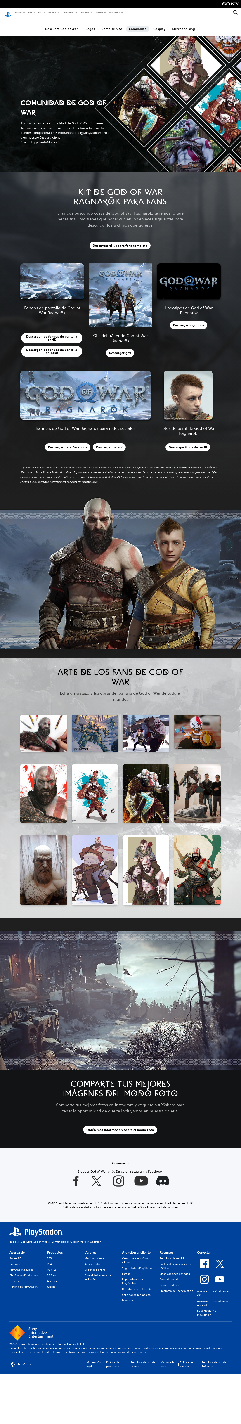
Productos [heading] (55, 1248)
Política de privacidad (112, 1360)
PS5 (30, 12)
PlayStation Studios (21, 1265)
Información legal (93, 1360)
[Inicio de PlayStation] (8, 12)
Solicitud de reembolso (136, 1290)
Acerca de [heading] (17, 1248)
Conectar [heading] (204, 1248)
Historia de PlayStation (23, 1282)
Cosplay (159, 25)
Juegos (18, 12)
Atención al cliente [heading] (136, 1248)
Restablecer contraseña (136, 1285)
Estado (126, 1269)
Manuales (128, 1296)
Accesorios (68, 12)
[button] (94, 317)
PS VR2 (51, 1265)
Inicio (12, 1237)
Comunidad (138, 25)
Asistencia (114, 12)
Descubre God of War (61, 25)
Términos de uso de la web (143, 1360)
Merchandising (183, 25)
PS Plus (52, 12)
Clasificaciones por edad (175, 1269)
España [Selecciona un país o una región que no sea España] (20, 1360)
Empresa (14, 1277)
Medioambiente (94, 1254)
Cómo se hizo (112, 25)
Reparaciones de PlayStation (132, 1277)
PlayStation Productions (24, 1271)
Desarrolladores (169, 1281)
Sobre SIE (15, 1254)
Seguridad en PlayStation (137, 1264)
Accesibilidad (93, 1260)
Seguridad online (95, 1265)
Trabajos (14, 1260)
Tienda (99, 12)
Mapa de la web (168, 1360)
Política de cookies (186, 1360)
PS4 (40, 12)
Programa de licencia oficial (177, 1286)
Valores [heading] (90, 1248)
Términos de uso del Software (214, 1360)
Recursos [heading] (167, 1248)
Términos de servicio (172, 1254)
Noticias (84, 12)
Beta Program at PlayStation (207, 1308)
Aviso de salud (169, 1275)
